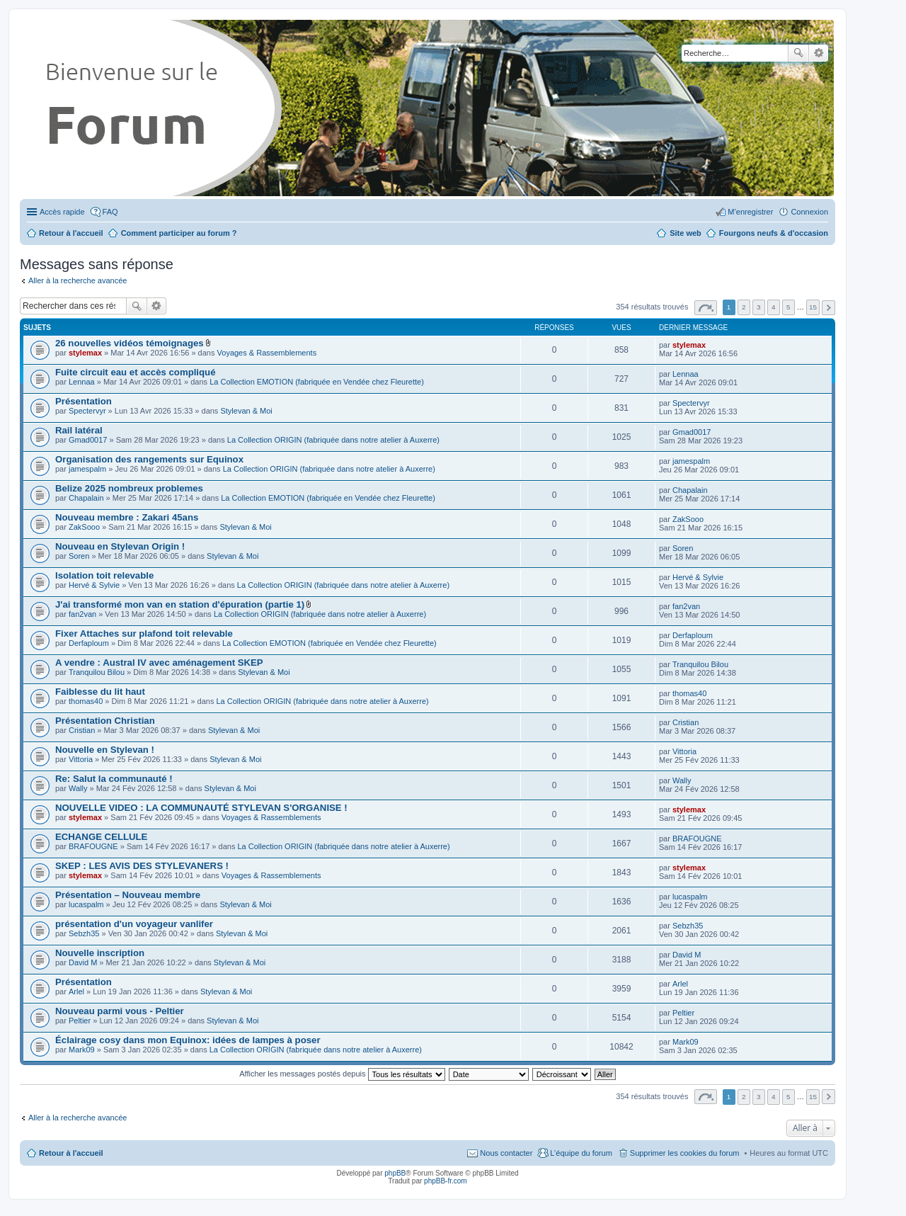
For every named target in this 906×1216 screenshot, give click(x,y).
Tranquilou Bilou (97, 672)
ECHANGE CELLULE (101, 836)
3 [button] (759, 307)
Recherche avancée (818, 53)
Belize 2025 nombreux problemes (129, 488)
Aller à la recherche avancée (77, 280)
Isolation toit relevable (104, 575)
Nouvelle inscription (99, 953)
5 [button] (788, 307)
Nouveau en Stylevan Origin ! (120, 546)
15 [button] (813, 307)
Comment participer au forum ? (179, 233)
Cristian (82, 730)
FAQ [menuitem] (110, 212)
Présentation (83, 401)
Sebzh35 (84, 933)
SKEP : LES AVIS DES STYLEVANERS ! (142, 865)
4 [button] (774, 307)
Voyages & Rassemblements (267, 352)
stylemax (85, 352)
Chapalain (86, 498)
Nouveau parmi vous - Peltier (119, 1011)
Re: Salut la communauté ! (114, 778)
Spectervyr (87, 411)
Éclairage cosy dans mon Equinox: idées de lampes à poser (188, 1040)
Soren (79, 556)
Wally (78, 788)
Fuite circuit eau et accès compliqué (135, 372)
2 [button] (744, 307)
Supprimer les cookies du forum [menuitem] (685, 1153)
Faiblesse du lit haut (100, 691)
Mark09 (82, 1049)
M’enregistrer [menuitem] (750, 212)
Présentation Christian (105, 720)
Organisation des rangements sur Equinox (149, 459)
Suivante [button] (828, 307)
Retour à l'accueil (71, 1153)
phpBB (395, 1173)
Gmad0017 (88, 440)
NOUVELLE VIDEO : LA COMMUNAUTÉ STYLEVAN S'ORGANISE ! (201, 807)
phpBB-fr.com (445, 1181)
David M (83, 962)
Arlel (76, 991)
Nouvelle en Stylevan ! (104, 749)
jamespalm (87, 469)
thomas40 (86, 701)
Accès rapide (62, 212)
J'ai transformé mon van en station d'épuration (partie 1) (179, 604)
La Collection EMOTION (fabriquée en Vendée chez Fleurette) (317, 381)
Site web (685, 233)
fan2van (82, 614)
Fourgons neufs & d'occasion (773, 233)
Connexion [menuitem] (809, 212)
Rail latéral (79, 430)
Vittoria (81, 759)
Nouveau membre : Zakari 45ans (126, 517)
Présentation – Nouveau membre (127, 895)
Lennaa (82, 381)
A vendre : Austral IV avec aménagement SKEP (159, 662)
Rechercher (798, 53)
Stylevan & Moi (246, 411)
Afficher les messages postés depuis (342, 1073)
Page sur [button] (705, 307)
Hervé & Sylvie (94, 585)
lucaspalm (86, 904)
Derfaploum (89, 643)
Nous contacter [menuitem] (506, 1153)
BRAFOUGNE (93, 846)
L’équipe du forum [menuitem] (581, 1153)
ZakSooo (84, 527)
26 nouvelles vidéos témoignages (129, 343)
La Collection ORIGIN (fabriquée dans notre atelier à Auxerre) (333, 440)
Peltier (80, 1020)
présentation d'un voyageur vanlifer (134, 924)
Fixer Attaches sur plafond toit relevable (144, 633)
